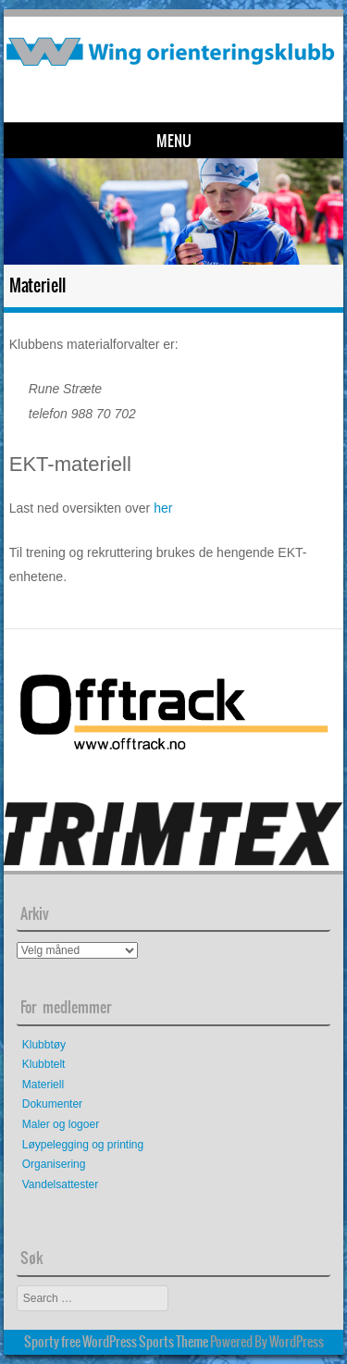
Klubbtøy (44, 1044)
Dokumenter (52, 1103)
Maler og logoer (60, 1124)
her (163, 508)
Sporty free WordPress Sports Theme (116, 1342)
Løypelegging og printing (82, 1144)
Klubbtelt (44, 1064)
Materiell (43, 1084)
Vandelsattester (60, 1184)
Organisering (54, 1164)
